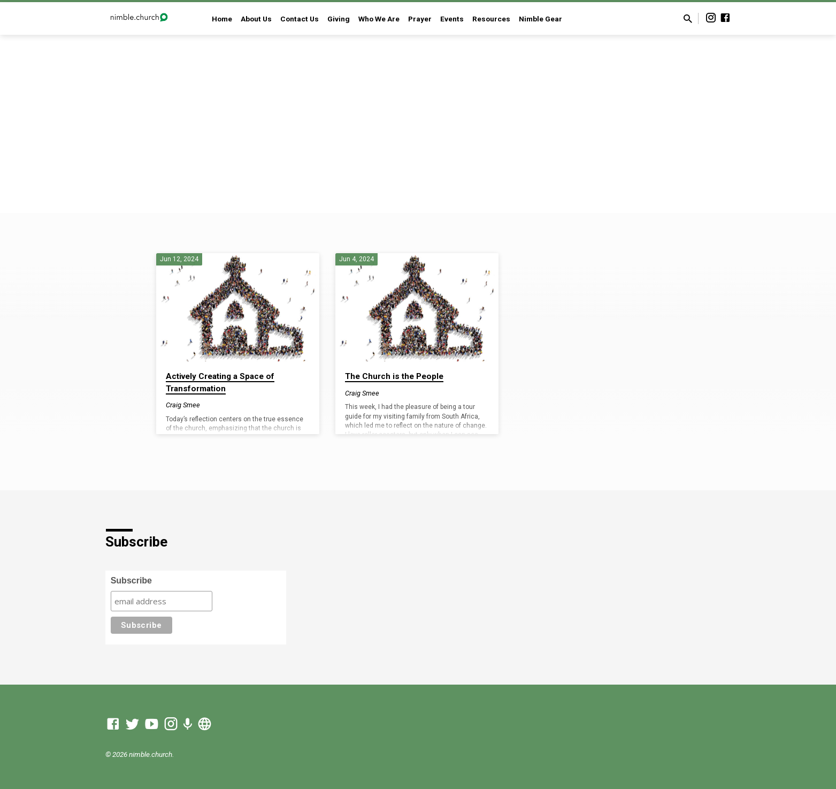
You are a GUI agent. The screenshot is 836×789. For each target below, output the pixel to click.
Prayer (420, 18)
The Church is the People (394, 376)
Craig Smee (183, 405)
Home (222, 18)
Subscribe (131, 580)
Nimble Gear (540, 18)
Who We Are (379, 18)
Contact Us (299, 18)
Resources (491, 18)
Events (452, 18)
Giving (338, 18)
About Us (256, 18)
